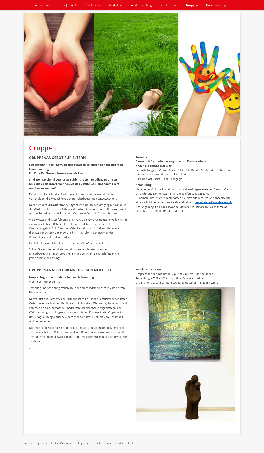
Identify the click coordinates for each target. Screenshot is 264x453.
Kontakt (28, 443)
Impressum (85, 443)
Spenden (42, 443)
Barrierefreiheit (124, 443)
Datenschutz (103, 443)
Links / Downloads (62, 443)
